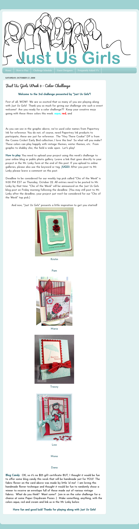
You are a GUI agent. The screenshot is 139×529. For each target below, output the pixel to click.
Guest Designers (65, 70)
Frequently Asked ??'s (88, 70)
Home (8, 70)
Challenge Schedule (42, 70)
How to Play (22, 70)
